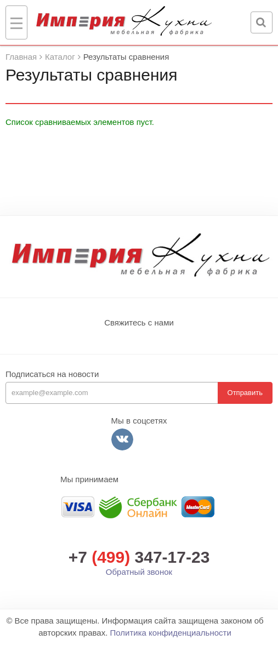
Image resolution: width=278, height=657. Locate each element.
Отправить (245, 393)
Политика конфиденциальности (170, 632)
